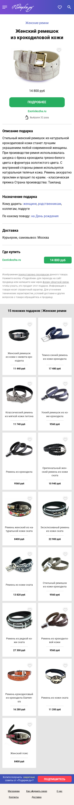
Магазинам (14, 791)
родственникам (49, 204)
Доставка (36, 797)
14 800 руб (58, 260)
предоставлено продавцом (33, 274)
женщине (30, 204)
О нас (59, 791)
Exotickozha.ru (37, 111)
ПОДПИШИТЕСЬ (54, 779)
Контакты (14, 797)
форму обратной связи (56, 282)
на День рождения (45, 216)
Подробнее (37, 102)
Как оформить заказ (36, 791)
